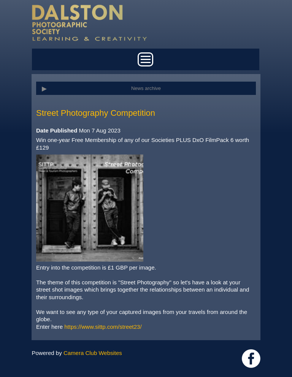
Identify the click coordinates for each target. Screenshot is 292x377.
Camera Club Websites (92, 353)
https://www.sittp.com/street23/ (102, 326)
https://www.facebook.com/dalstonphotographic (251, 358)
